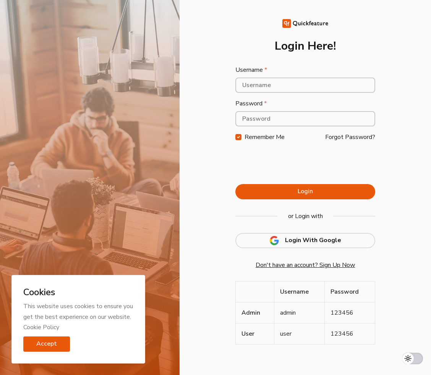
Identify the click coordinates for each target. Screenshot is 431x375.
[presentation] (293, 163)
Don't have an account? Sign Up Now (305, 265)
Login (305, 191)
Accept (46, 343)
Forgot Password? (350, 137)
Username (251, 70)
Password (251, 103)
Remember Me (265, 137)
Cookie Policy (41, 327)
